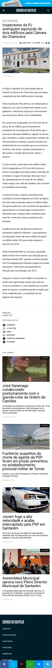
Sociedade (10, 21)
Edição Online (7, 660)
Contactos (6, 629)
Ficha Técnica (7, 641)
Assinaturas (7, 654)
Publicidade (7, 647)
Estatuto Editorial (9, 635)
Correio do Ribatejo (26, 10)
